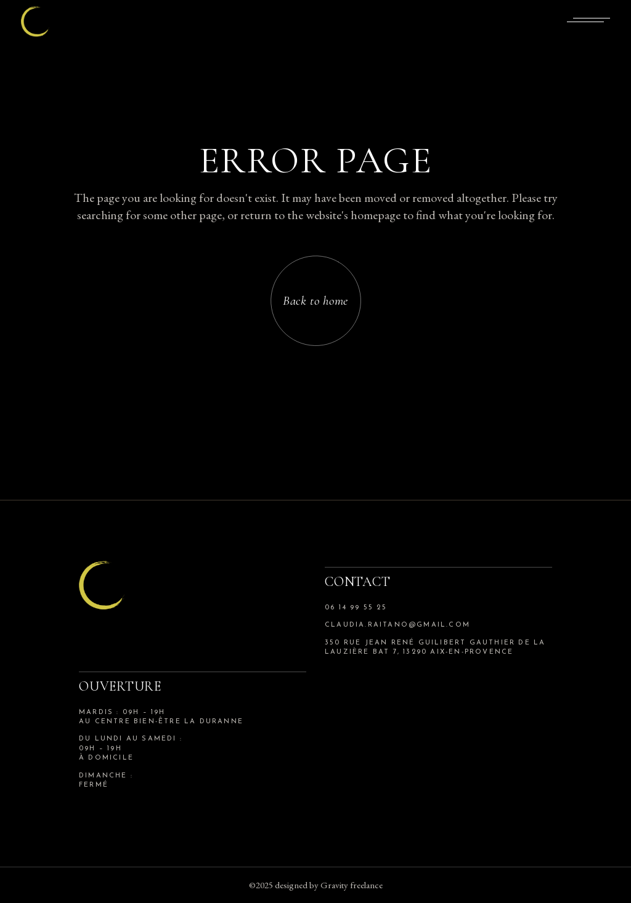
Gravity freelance (351, 885)
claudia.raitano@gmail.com (397, 625)
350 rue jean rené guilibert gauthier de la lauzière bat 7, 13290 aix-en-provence (435, 648)
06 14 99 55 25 (356, 607)
